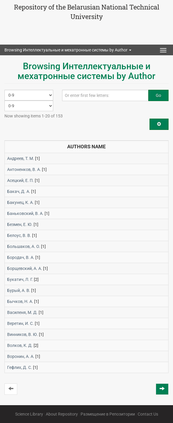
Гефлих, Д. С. (19, 367)
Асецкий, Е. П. (20, 180)
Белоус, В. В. (19, 235)
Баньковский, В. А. (25, 213)
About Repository (62, 414)
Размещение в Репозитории (108, 414)
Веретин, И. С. (20, 323)
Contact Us (148, 414)
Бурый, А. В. (18, 290)
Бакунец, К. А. (20, 202)
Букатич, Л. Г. (20, 279)
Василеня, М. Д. (22, 312)
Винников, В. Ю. (22, 334)
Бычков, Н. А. (20, 301)
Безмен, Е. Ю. (20, 224)
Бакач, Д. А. (18, 191)
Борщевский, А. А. (24, 268)
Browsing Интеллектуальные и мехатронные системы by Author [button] (67, 50)
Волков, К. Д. (20, 345)
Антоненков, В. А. (24, 169)
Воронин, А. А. (20, 356)
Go (158, 95)
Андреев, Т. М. (20, 158)
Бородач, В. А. (20, 257)
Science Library (29, 414)
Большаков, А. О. (23, 246)
